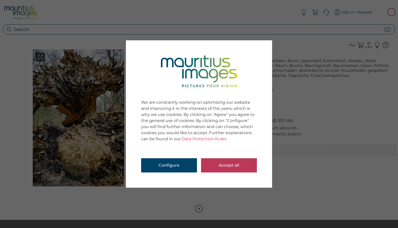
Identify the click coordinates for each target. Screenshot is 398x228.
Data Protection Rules (204, 138)
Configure (169, 165)
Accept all (229, 165)
